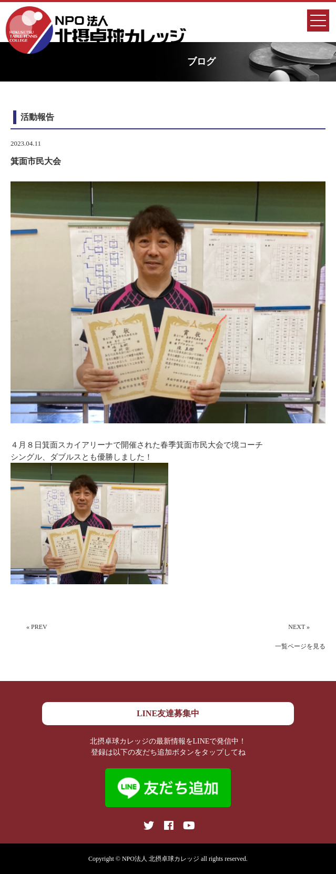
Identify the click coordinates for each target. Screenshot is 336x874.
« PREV (36, 627)
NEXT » (299, 627)
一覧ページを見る (300, 646)
